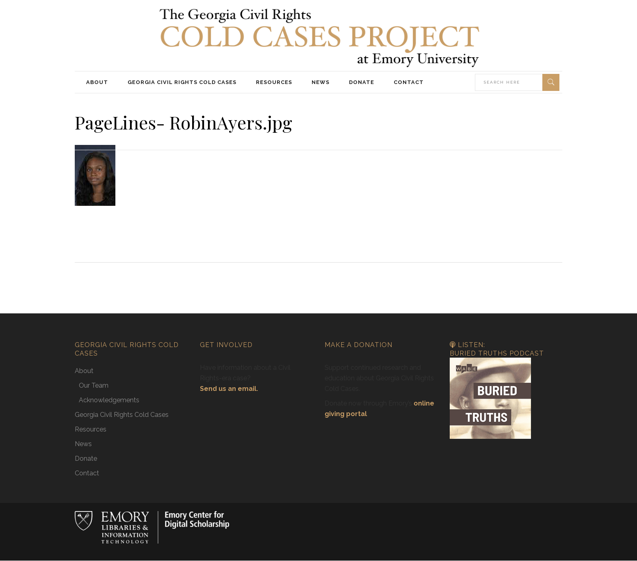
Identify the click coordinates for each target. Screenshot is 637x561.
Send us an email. (229, 389)
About (84, 371)
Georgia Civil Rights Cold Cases (122, 415)
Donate (86, 458)
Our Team (93, 385)
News (83, 444)
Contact (87, 473)
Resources (90, 429)
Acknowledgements (109, 400)
